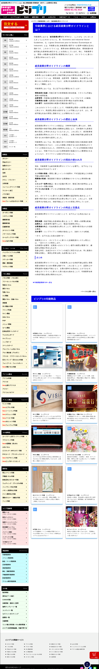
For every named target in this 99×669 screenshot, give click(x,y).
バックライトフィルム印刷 (10, 247)
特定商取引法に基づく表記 (32, 664)
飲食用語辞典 (6, 559)
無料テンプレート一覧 (9, 587)
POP (3, 312)
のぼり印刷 (7, 236)
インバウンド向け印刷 (9, 469)
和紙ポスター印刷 (55, 633)
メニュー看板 (6, 315)
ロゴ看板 (5, 288)
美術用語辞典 (6, 550)
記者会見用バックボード (9, 322)
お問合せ (93, 17)
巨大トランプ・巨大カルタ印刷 (11, 348)
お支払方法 (52, 17)
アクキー (5, 376)
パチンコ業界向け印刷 (9, 473)
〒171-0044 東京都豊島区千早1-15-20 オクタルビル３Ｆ (29, 648)
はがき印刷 (75, 623)
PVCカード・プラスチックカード (12, 438)
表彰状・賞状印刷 (7, 195)
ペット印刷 (5, 483)
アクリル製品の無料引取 (78, 628)
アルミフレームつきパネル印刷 (34, 633)
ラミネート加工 (7, 188)
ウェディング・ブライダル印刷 (11, 466)
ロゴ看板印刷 (29, 631)
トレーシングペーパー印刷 (10, 185)
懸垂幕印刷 (5, 219)
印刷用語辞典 (6, 536)
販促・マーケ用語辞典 (9, 543)
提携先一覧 (5, 597)
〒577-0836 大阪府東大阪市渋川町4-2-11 (25, 652)
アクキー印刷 (29, 626)
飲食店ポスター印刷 (56, 626)
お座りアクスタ (8, 373)
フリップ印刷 (6, 302)
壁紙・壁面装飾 (7, 257)
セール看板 (5, 318)
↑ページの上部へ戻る (88, 291)
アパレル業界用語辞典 (9, 563)
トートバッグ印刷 (9, 397)
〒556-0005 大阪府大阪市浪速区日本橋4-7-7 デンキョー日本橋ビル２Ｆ (34, 650)
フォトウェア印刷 (9, 411)
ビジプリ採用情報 (13, 608)
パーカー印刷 (7, 404)
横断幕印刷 (5, 216)
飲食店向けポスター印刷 (9, 463)
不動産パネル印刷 (7, 459)
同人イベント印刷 (7, 456)
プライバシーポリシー (12, 664)
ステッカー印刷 (7, 254)
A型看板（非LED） (9, 429)
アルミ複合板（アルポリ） (10, 342)
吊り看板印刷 (29, 628)
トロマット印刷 (7, 213)
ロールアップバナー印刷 (9, 233)
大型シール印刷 (7, 250)
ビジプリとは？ (16, 17)
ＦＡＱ (76, 17)
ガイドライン (43, 664)
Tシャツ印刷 (6, 391)
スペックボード (7, 335)
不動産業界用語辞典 (8, 556)
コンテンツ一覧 (7, 591)
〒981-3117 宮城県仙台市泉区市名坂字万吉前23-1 (27, 656)
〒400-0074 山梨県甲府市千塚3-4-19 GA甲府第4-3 (28, 654)
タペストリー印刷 (7, 226)
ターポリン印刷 (7, 209)
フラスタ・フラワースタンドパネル (13, 345)
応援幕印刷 (5, 223)
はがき (4, 175)
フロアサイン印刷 (9, 442)
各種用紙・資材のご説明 (9, 584)
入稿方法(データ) (64, 17)
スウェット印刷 (8, 401)
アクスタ (5, 369)
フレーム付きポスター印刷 (11, 199)
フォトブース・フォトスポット (11, 352)
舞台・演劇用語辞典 (8, 553)
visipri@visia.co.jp (84, 5)
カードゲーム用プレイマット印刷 (12, 422)
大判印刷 (5, 182)
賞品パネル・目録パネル (9, 292)
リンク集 (13, 604)
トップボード (6, 332)
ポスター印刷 (10, 623)
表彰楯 (4, 295)
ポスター (5, 158)
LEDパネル (5, 432)
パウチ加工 (5, 192)
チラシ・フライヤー (8, 178)
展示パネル (5, 282)
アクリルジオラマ (7, 379)
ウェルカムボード (7, 325)
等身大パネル (6, 278)
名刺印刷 (53, 636)
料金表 (26, 17)
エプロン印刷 (7, 394)
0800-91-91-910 (73, 9)
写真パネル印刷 (11, 633)
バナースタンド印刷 (8, 229)
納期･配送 (35, 17)
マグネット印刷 (7, 261)
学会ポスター (6, 162)
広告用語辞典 (6, 546)
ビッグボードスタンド (10, 445)
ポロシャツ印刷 (8, 407)
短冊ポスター (6, 165)
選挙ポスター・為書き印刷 (10, 479)
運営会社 (21, 664)
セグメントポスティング (9, 594)
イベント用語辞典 (7, 539)
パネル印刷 (10, 626)
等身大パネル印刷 (11, 631)
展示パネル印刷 (11, 636)
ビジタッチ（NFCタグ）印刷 (11, 435)
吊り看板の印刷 (7, 298)
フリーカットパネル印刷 (9, 275)
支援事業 (5, 601)
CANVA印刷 (6, 581)
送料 (43, 17)
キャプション (6, 328)
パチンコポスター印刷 (57, 628)
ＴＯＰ (5, 17)
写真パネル (5, 285)
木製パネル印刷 (8, 355)
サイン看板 (5, 305)
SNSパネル (5, 308)
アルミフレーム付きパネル (10, 338)
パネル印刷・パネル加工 (9, 272)
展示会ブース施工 (7, 577)
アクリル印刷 (6, 366)
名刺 (3, 172)
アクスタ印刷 (29, 623)
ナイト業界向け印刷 (8, 476)
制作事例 (5, 574)
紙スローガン (6, 168)
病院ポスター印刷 (55, 623)
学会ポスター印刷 (11, 628)
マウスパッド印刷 (7, 425)
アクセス (84, 17)
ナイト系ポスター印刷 (57, 631)
